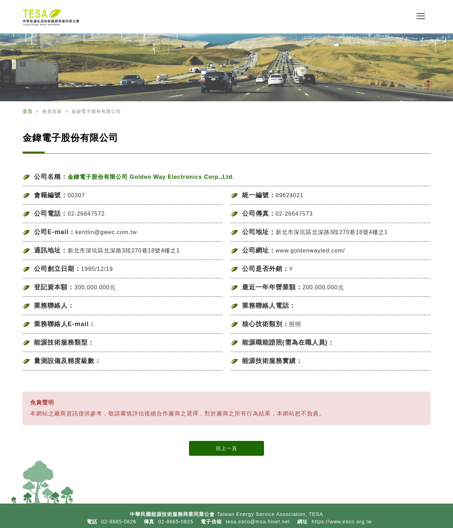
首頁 (28, 111)
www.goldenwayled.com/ (310, 251)
